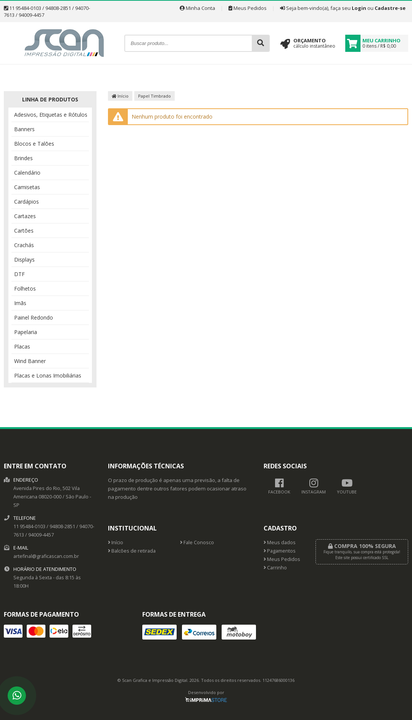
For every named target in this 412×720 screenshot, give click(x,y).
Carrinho (275, 567)
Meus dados (280, 542)
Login (359, 8)
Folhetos (25, 288)
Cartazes (25, 216)
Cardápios (26, 201)
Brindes (23, 158)
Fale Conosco (197, 542)
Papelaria (25, 332)
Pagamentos (280, 551)
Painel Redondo (33, 317)
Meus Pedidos (248, 8)
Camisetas (27, 187)
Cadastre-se (390, 8)
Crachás (24, 245)
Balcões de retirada (132, 551)
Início (120, 96)
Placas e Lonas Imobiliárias (47, 375)
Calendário (27, 172)
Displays (24, 259)
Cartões (24, 230)
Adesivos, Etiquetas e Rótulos (50, 114)
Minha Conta (197, 8)
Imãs (20, 303)
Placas (22, 346)
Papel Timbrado (154, 96)
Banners (24, 129)
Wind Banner (30, 361)
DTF (19, 274)
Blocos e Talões (34, 143)
